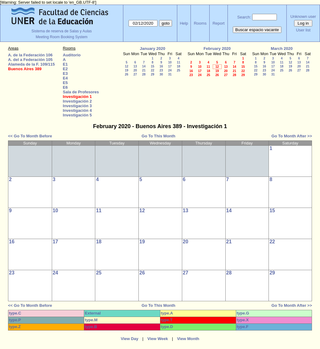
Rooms (200, 23)
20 (135, 70)
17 (169, 66)
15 (152, 66)
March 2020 (282, 48)
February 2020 (217, 48)
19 (126, 70)
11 (178, 62)
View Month (188, 338)
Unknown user (303, 16)
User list (303, 30)
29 (152, 74)
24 (169, 70)
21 (144, 70)
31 (169, 74)
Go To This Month (158, 136)
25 (178, 70)
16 (161, 66)
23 (161, 70)
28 (144, 74)
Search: (244, 17)
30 (161, 74)
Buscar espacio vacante (257, 29)
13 (135, 66)
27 (135, 74)
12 (126, 66)
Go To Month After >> (292, 136)
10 (169, 62)
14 (144, 66)
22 (152, 70)
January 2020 (152, 48)
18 (178, 66)
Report (218, 23)
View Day (129, 338)
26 (126, 74)
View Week (157, 338)
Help (184, 23)
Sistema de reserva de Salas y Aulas (61, 31)
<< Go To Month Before (30, 136)
